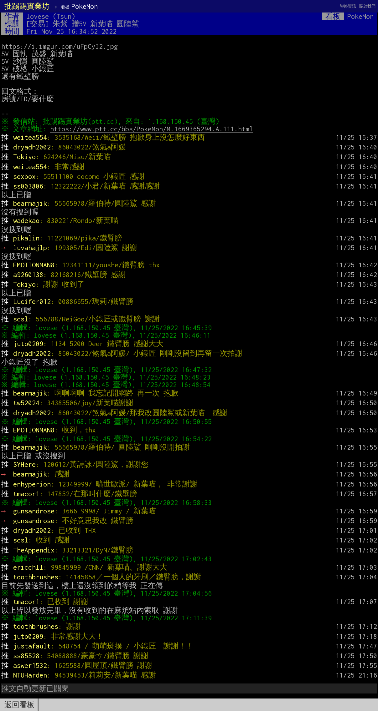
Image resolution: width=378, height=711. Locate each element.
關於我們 (367, 6)
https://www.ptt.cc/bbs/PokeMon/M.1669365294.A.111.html (152, 129)
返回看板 (19, 705)
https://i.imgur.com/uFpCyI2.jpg (59, 46)
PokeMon (79, 6)
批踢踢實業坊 (26, 6)
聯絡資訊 (348, 6)
